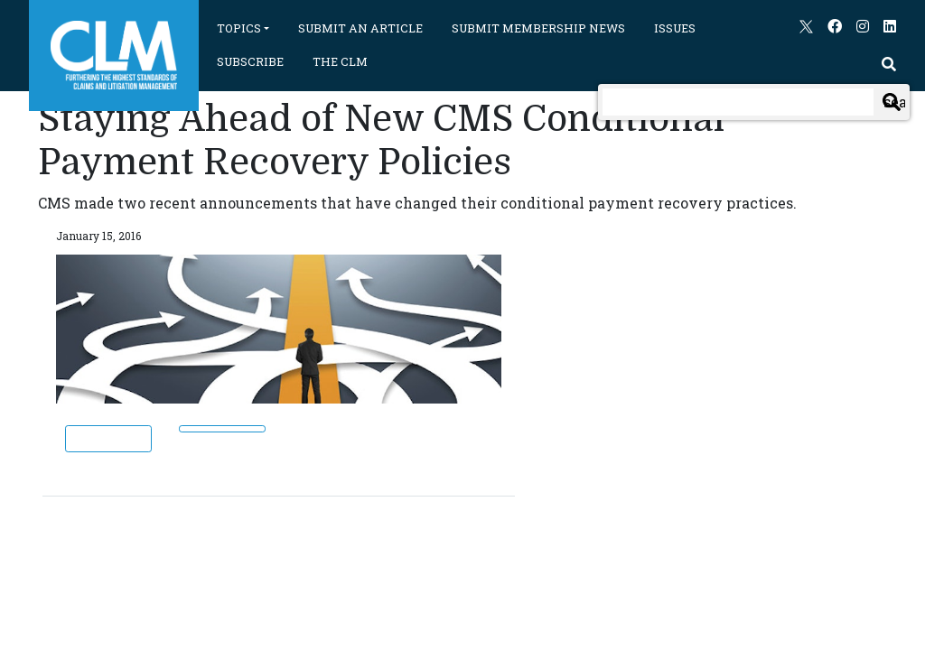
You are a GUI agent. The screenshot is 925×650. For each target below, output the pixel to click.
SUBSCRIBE (250, 61)
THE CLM (340, 61)
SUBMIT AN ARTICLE (360, 28)
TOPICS (239, 28)
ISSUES (675, 28)
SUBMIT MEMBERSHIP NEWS (538, 28)
